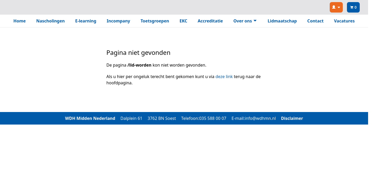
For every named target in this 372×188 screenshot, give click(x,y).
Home (19, 21)
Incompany (118, 21)
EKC (183, 21)
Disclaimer (292, 118)
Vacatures (344, 21)
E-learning (85, 21)
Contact (315, 21)
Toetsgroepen (154, 21)
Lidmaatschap (282, 21)
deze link (224, 76)
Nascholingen (50, 21)
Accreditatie (210, 21)
